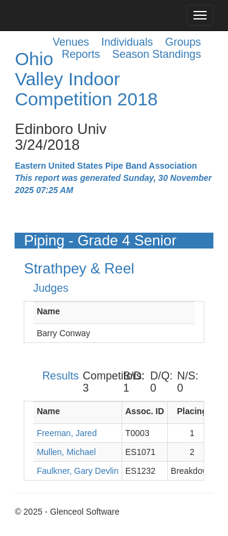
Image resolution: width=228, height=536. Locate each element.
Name (48, 311)
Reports (80, 54)
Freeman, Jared (66, 433)
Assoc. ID (144, 411)
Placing (192, 411)
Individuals (127, 42)
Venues (70, 42)
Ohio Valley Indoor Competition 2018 (86, 79)
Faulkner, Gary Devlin (77, 471)
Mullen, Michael (65, 452)
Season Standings (156, 54)
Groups (183, 42)
